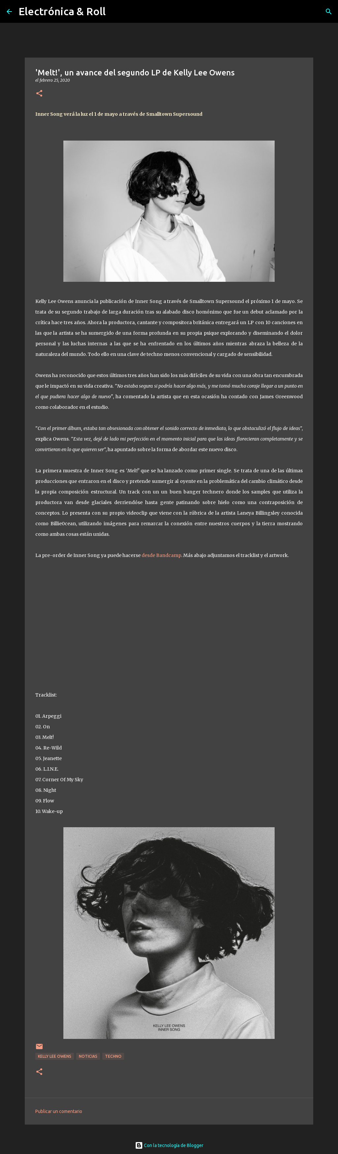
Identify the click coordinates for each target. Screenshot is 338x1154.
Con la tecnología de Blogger (169, 1145)
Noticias (88, 1056)
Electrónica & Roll (62, 11)
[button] (39, 93)
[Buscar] (329, 12)
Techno (113, 1056)
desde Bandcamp (161, 555)
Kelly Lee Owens (54, 1056)
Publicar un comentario (58, 1111)
